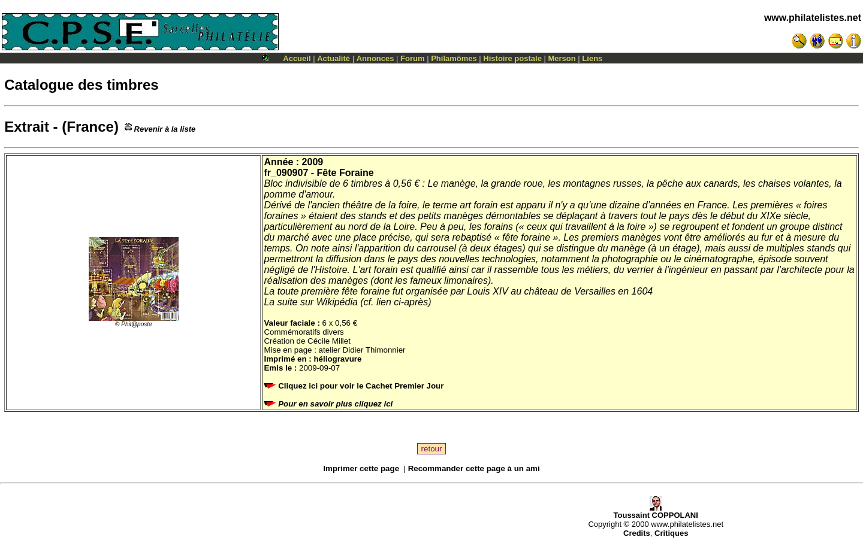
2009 (313, 162)
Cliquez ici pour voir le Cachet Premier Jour (355, 385)
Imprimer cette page (361, 468)
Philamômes (454, 58)
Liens (592, 58)
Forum (412, 58)
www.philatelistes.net (812, 18)
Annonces (375, 58)
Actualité (333, 58)
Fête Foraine (345, 173)
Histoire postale (512, 58)
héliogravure (337, 358)
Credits (636, 533)
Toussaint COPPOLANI (656, 511)
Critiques (671, 533)
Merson (562, 58)
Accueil (296, 58)
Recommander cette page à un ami (474, 468)
